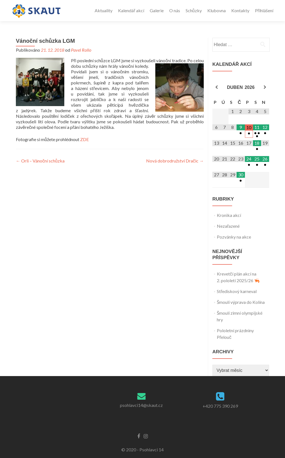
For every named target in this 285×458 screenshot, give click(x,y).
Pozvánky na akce (234, 236)
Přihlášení (264, 10)
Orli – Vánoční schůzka (40, 160)
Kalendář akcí (131, 10)
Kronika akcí (229, 215)
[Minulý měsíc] (216, 87)
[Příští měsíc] (265, 87)
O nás (174, 10)
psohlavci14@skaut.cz (141, 405)
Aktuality (103, 10)
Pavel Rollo (81, 49)
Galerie (157, 10)
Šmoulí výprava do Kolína (241, 302)
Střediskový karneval (237, 291)
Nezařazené (228, 226)
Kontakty (240, 10)
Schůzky (194, 10)
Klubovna (216, 10)
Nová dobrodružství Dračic (175, 160)
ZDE (84, 139)
